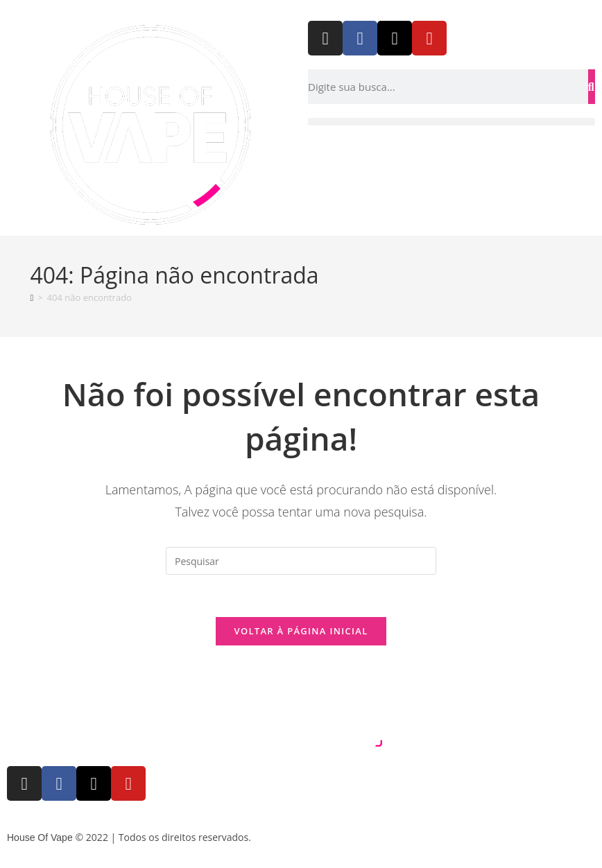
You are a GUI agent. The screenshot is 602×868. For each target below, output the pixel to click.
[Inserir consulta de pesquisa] (301, 561)
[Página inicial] (31, 297)
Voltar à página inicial (301, 631)
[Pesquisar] (591, 86)
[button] (451, 121)
